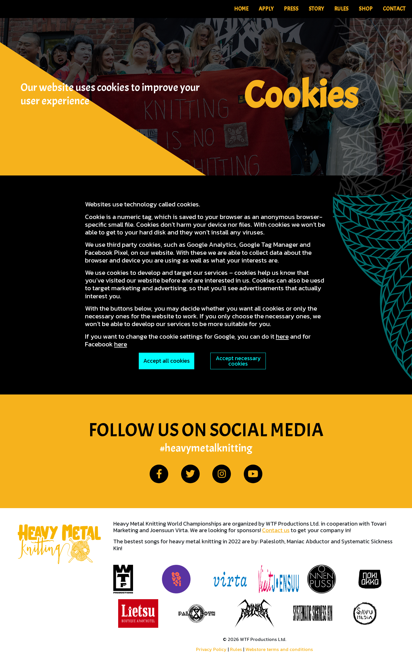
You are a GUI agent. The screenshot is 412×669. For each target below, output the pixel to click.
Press (291, 8)
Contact (394, 8)
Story (316, 8)
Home (241, 8)
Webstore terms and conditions (279, 649)
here (282, 336)
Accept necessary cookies (238, 361)
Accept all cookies (166, 361)
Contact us (276, 530)
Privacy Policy (211, 649)
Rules (341, 8)
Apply (266, 8)
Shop (366, 8)
